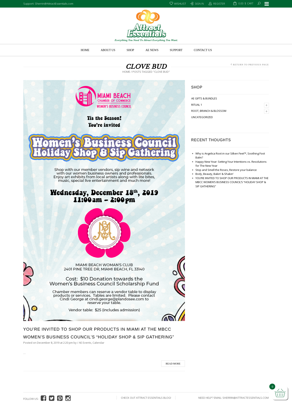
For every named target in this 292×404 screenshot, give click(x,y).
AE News (151, 50)
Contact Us (203, 50)
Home (85, 50)
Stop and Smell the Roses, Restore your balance (226, 170)
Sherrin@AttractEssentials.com (246, 398)
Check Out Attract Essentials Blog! (146, 398)
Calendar (98, 343)
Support (176, 50)
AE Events (85, 343)
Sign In (199, 3)
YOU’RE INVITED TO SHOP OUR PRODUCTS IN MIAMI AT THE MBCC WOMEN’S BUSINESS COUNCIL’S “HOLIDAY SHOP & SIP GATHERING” (231, 182)
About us (108, 50)
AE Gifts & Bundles (204, 98)
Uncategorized (202, 117)
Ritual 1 (196, 105)
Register (219, 3)
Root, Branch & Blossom (208, 111)
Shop (130, 50)
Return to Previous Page (251, 64)
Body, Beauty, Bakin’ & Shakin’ (214, 174)
